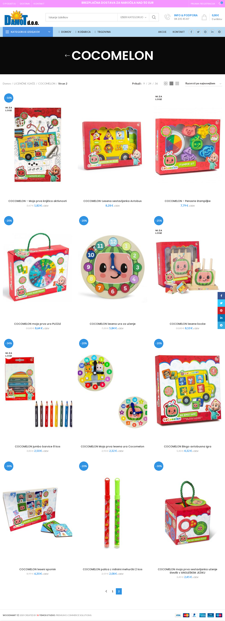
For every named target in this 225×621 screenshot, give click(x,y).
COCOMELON (46, 83)
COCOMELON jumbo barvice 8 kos (37, 446)
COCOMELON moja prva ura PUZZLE (37, 324)
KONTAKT (179, 31)
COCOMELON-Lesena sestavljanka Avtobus (112, 201)
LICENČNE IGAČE (24, 83)
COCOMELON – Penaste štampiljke (188, 201)
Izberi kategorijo (131, 17)
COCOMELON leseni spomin (37, 569)
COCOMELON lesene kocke (188, 324)
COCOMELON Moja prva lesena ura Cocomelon (112, 446)
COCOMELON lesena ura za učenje (113, 324)
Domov (7, 83)
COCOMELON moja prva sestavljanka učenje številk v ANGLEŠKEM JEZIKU (187, 571)
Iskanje (154, 17)
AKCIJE (162, 31)
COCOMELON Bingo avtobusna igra (187, 446)
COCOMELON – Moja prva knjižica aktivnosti (37, 201)
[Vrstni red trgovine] (203, 84)
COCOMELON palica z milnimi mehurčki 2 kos (112, 569)
